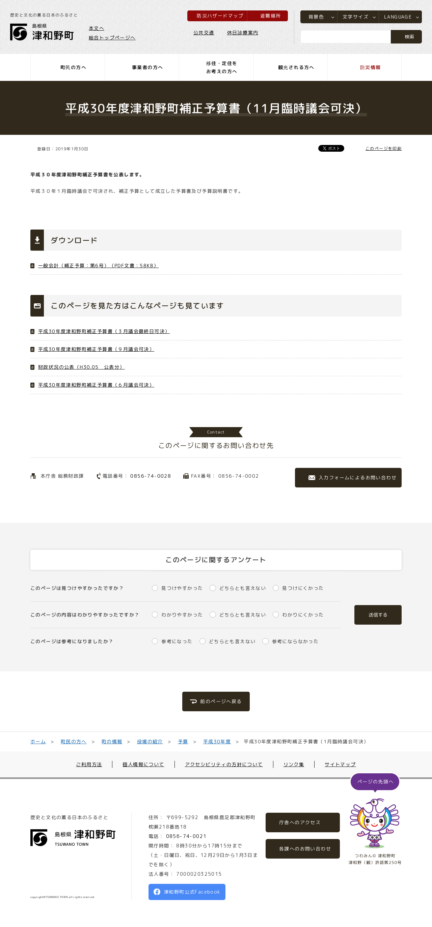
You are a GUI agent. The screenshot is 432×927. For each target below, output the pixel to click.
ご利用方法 (89, 764)
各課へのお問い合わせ (305, 848)
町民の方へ (74, 741)
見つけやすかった (182, 588)
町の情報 (112, 741)
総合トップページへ (112, 37)
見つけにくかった (303, 588)
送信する (378, 614)
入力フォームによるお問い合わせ (358, 477)
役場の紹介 (150, 741)
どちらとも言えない (242, 588)
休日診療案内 (242, 32)
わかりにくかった (303, 614)
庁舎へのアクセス (300, 822)
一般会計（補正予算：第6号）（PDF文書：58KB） (98, 265)
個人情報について (143, 764)
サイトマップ (340, 764)
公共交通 (203, 32)
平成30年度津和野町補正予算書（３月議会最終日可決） (104, 331)
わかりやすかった (182, 614)
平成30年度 (217, 741)
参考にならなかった (295, 641)
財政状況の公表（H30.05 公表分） (81, 367)
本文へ (96, 28)
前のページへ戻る (221, 701)
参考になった (176, 641)
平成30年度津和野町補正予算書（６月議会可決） (96, 385)
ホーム (38, 741)
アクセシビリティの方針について (224, 764)
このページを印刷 (384, 148)
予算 (183, 741)
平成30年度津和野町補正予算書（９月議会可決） (96, 349)
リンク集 (294, 764)
